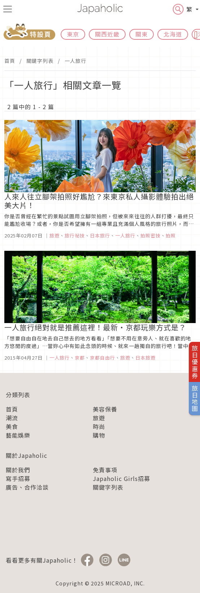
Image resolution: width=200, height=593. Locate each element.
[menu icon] (7, 9)
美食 (12, 426)
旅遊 (99, 417)
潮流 (12, 417)
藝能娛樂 (18, 435)
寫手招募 (18, 478)
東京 (73, 34)
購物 (99, 435)
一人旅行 (75, 60)
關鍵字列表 (39, 60)
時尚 (99, 426)
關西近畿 (107, 34)
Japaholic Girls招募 (121, 478)
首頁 (9, 60)
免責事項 (105, 469)
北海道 (173, 34)
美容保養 (105, 409)
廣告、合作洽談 (27, 487)
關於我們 (18, 469)
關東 (141, 34)
